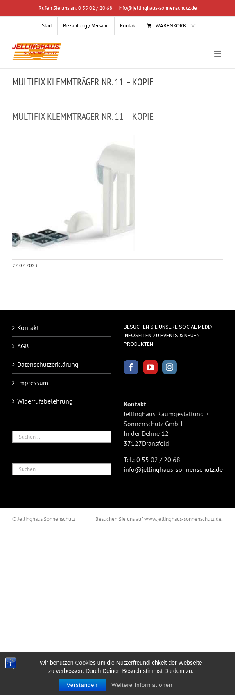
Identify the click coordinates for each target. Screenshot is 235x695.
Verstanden (82, 685)
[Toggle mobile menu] (218, 53)
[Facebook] (131, 367)
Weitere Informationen (142, 685)
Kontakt (28, 327)
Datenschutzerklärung (48, 364)
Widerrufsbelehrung (45, 401)
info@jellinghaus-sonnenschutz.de (157, 7)
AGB (23, 346)
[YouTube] (150, 367)
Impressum (32, 383)
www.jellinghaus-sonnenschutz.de (182, 519)
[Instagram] (169, 367)
